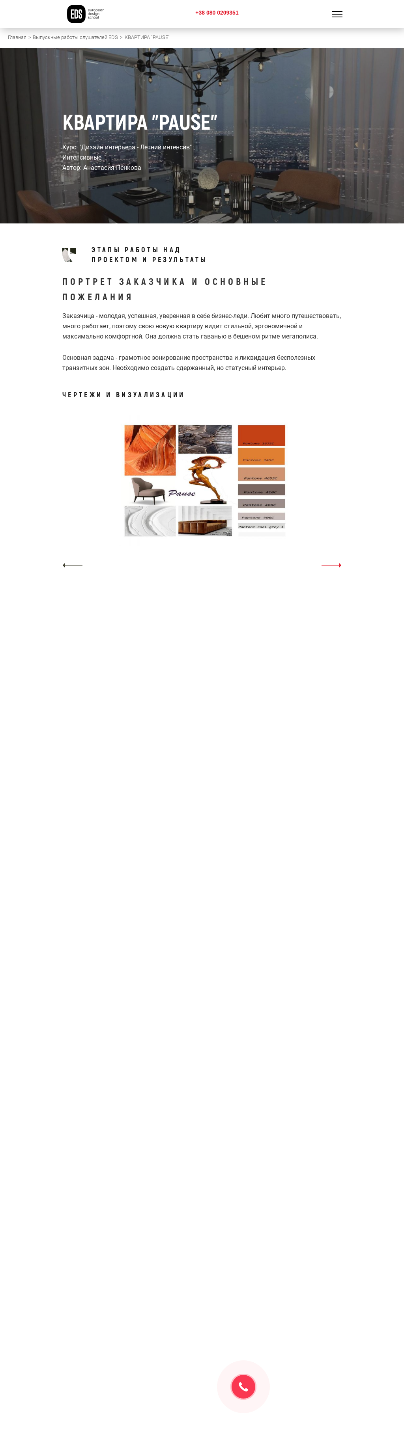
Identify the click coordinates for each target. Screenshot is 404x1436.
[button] (72, 565)
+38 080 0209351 (216, 12)
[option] (202, 494)
